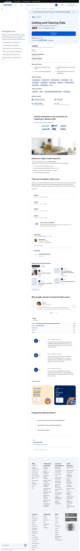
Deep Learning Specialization (58, 455)
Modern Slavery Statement (58, 510)
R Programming (67, 91)
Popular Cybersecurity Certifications (69, 475)
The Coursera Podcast (46, 498)
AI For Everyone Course (58, 448)
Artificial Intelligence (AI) (35, 441)
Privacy (56, 495)
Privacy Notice (19, 21)
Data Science (43, 8)
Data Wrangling (44, 82)
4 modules (35, 46)
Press (56, 489)
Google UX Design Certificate (47, 462)
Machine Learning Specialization (58, 466)
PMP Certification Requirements (70, 470)
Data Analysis (51, 8)
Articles (56, 503)
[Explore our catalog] (16, 5)
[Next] (74, 279)
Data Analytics (35, 446)
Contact (56, 501)
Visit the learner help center (40, 418)
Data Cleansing (52, 82)
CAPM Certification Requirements (70, 444)
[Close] (73, 12)
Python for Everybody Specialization (58, 476)
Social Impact (34, 518)
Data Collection (36, 82)
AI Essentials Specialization (58, 441)
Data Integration (65, 80)
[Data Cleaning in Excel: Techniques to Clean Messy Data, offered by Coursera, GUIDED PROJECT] (68, 256)
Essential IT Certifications (69, 459)
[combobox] (38, 5)
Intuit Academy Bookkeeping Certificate (46, 478)
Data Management (36, 80)
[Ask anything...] (13, 545)
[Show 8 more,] (35, 263)
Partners (45, 491)
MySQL (41, 91)
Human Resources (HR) (35, 451)
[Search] (56, 5)
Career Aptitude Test (70, 441)
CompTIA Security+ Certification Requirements (69, 454)
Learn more (11, 549)
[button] (21, 5)
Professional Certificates (34, 502)
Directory (57, 505)
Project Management (34, 456)
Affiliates (57, 507)
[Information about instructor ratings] (41, 218)
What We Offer (35, 491)
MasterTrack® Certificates (35, 505)
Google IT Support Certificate (47, 454)
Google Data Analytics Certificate (46, 450)
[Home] (32, 8)
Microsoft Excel (35, 453)
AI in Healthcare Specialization (58, 451)
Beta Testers (46, 493)
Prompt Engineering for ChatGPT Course (58, 471)
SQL (71, 80)
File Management (44, 85)
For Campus (34, 514)
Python (33, 459)
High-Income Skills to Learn (70, 462)
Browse (37, 8)
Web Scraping (35, 85)
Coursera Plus (35, 499)
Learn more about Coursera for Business (43, 122)
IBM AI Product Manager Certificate (46, 470)
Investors (57, 491)
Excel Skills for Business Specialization (58, 459)
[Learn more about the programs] (54, 26)
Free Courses (34, 521)
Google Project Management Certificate (46, 458)
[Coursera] (7, 5)
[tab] (36, 249)
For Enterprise (35, 510)
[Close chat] (26, 9)
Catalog (33, 497)
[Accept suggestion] (4, 24)
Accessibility (57, 499)
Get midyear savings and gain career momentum (37, 366)
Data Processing (45, 80)
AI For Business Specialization (58, 444)
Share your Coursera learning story (70, 480)
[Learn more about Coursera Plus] (51, 40)
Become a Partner (35, 516)
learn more (45, 423)
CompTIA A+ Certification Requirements (69, 449)
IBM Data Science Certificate (46, 474)
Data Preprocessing (55, 80)
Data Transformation (69, 82)
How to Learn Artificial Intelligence (69, 467)
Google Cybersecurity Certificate (46, 445)
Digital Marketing (35, 448)
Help (56, 497)
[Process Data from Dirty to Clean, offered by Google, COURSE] (46, 257)
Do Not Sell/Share (58, 513)
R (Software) (35, 91)
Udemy (33, 523)
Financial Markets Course (58, 463)
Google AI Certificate (45, 441)
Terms (56, 493)
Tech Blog (45, 501)
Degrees (33, 508)
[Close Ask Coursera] (62, 5)
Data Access (60, 82)
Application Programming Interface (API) (53, 91)
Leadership (34, 493)
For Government (35, 512)
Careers (33, 495)
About (33, 489)
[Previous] (33, 279)
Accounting (34, 438)
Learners (45, 489)
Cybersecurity (35, 444)
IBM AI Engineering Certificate (47, 466)
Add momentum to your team (59, 366)
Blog (44, 495)
